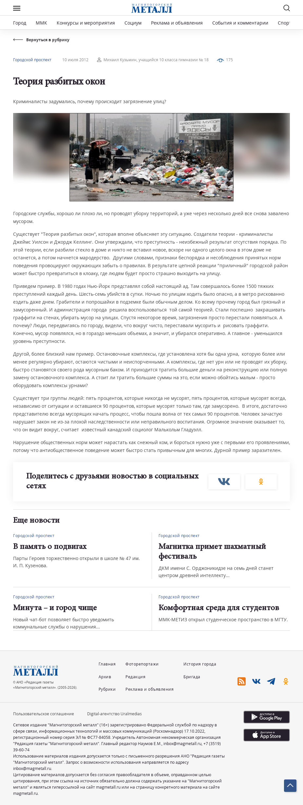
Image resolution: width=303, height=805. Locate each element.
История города (199, 664)
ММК (41, 23)
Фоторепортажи (142, 664)
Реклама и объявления (177, 23)
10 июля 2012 (75, 60)
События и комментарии (240, 23)
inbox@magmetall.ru (182, 743)
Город (19, 23)
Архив (105, 677)
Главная (107, 664)
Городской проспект (32, 60)
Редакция (135, 677)
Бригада (191, 677)
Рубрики (107, 689)
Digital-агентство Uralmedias (114, 714)
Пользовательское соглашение (43, 714)
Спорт (285, 23)
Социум (133, 23)
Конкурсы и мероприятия (86, 23)
